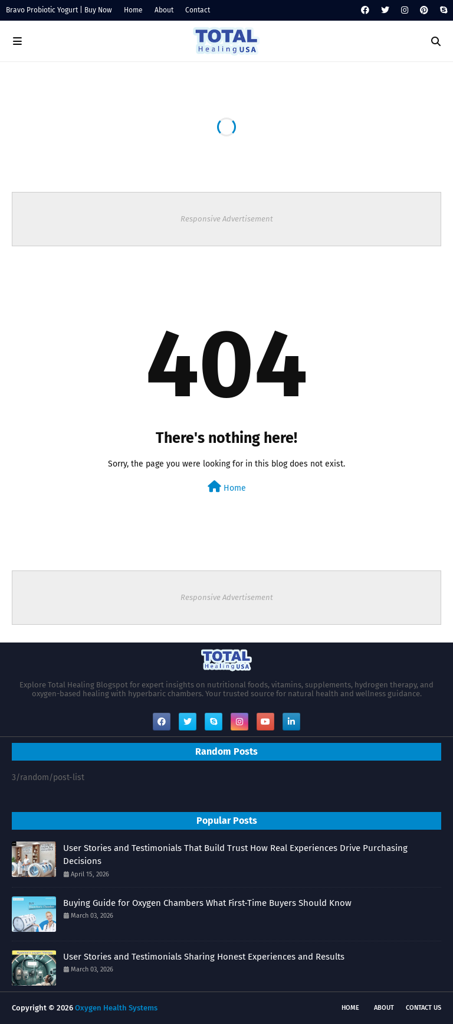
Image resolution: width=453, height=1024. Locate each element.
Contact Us (423, 1008)
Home (133, 10)
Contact (197, 10)
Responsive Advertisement (226, 218)
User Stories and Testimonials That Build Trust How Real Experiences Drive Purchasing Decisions (235, 855)
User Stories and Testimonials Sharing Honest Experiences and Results (203, 956)
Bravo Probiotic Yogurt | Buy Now (59, 10)
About (164, 10)
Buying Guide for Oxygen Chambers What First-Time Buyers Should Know (207, 903)
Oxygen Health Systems (116, 1007)
